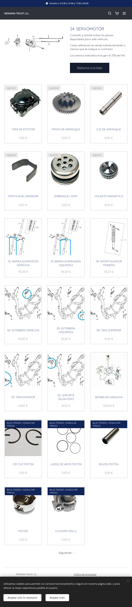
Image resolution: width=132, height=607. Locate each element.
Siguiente (64, 553)
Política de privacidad (85, 574)
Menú (124, 13)
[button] (109, 13)
